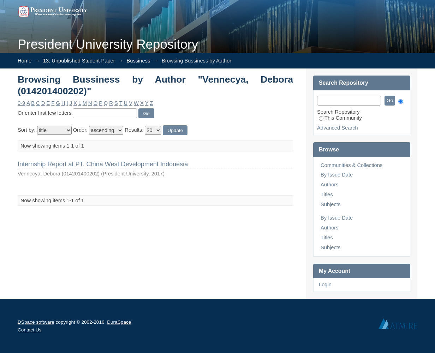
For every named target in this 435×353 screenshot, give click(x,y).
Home (24, 61)
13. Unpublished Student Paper (79, 61)
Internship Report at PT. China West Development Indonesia (103, 164)
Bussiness (138, 61)
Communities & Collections (351, 165)
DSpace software (36, 322)
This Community (340, 118)
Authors (330, 184)
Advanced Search (337, 128)
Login (325, 284)
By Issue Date (337, 175)
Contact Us (29, 330)
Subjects (330, 204)
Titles (327, 194)
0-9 (21, 103)
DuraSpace (119, 322)
